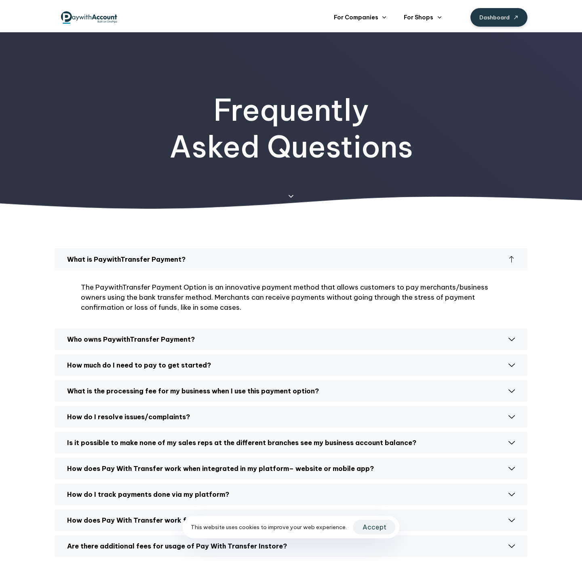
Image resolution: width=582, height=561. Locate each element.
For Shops (422, 17)
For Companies (360, 17)
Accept (374, 527)
